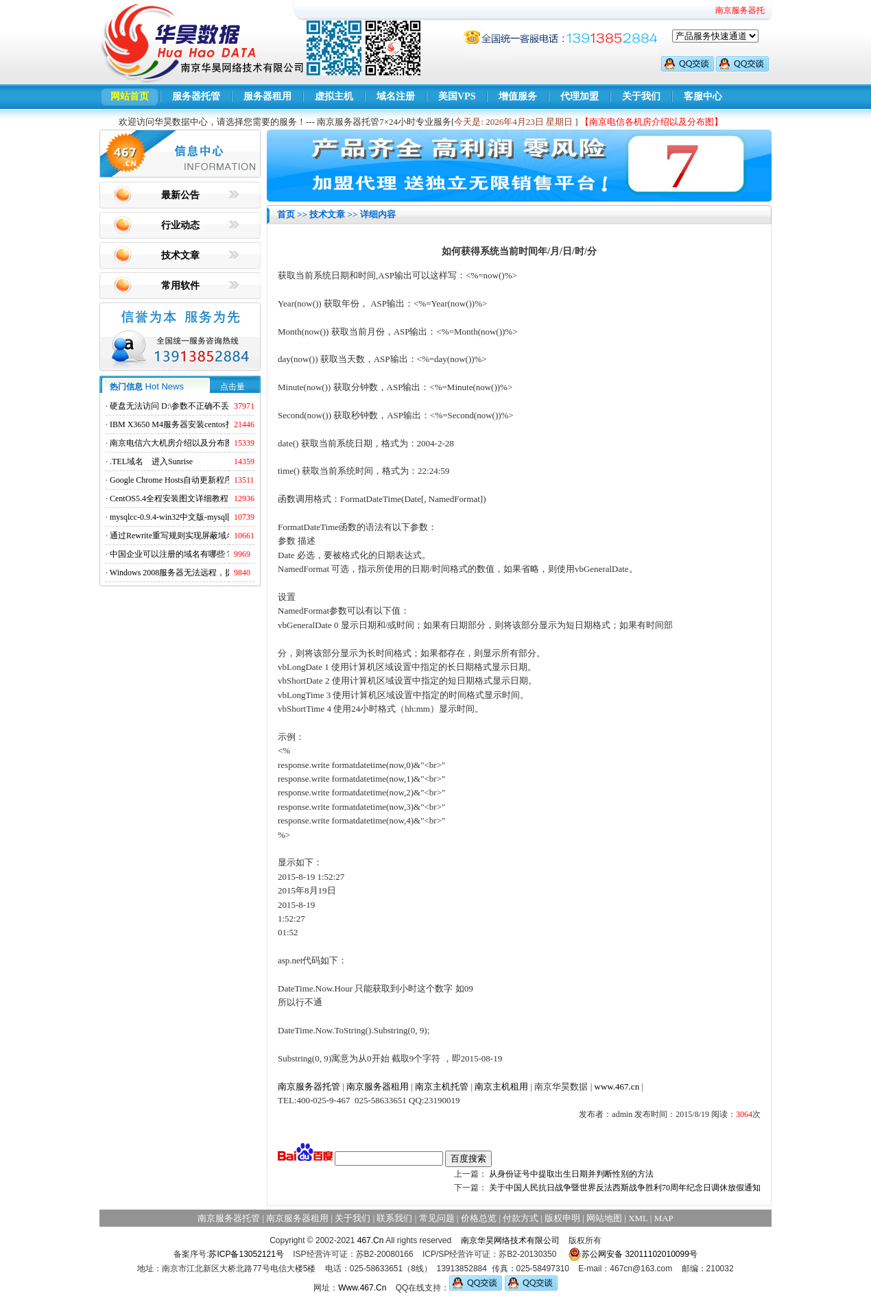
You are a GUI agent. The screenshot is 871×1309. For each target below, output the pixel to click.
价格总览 (479, 1218)
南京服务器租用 (377, 1086)
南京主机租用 (501, 1086)
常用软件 (180, 285)
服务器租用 (267, 96)
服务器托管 (196, 96)
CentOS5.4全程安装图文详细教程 (169, 498)
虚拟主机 (334, 96)
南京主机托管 (441, 1086)
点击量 (232, 387)
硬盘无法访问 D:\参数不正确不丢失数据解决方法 (198, 406)
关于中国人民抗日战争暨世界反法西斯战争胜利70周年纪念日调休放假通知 (625, 1187)
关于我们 (641, 96)
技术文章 (180, 255)
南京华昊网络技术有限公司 (510, 1240)
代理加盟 (579, 96)
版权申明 (562, 1218)
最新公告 (180, 195)
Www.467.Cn (362, 1288)
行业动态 (180, 225)
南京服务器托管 (309, 1086)
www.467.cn (617, 1086)
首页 (286, 214)
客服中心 (703, 96)
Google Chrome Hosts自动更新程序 (171, 480)
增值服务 (518, 96)
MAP (663, 1218)
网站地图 (604, 1218)
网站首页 (129, 96)
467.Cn (370, 1240)
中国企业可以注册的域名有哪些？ (171, 554)
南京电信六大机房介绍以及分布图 (171, 443)
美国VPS (456, 96)
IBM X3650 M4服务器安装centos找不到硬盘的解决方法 (209, 424)
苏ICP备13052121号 (245, 1254)
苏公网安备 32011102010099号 (632, 1254)
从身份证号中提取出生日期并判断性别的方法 (571, 1174)
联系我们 (394, 1218)
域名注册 (396, 96)
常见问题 (437, 1218)
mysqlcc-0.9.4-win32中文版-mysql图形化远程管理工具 (205, 517)
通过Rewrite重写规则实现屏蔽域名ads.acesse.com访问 (205, 535)
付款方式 (520, 1218)
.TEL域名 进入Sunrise (151, 461)
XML (637, 1218)
